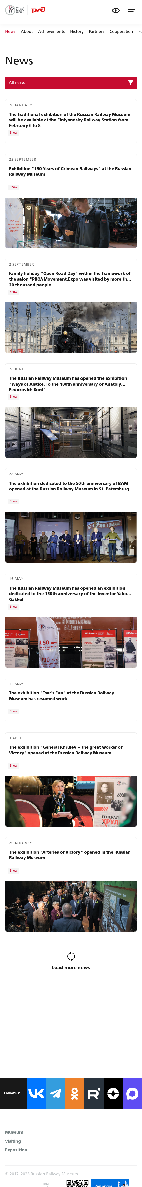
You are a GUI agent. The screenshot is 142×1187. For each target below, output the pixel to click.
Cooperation (121, 32)
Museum (14, 1132)
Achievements (51, 32)
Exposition (16, 1150)
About (27, 32)
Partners (96, 32)
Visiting (13, 1141)
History (77, 32)
